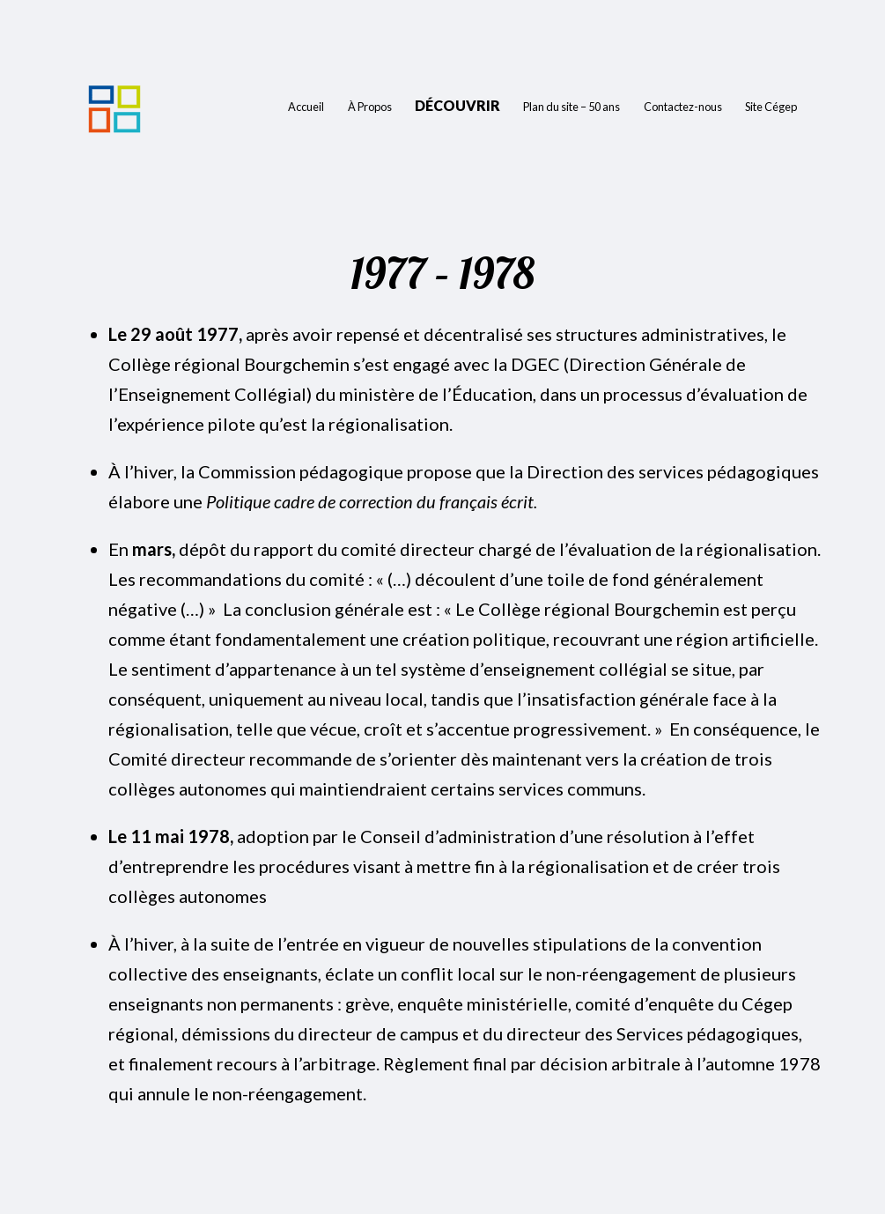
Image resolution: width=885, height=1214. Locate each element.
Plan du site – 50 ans (571, 107)
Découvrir (457, 105)
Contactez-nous (683, 107)
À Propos (370, 107)
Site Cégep (771, 107)
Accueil (306, 107)
